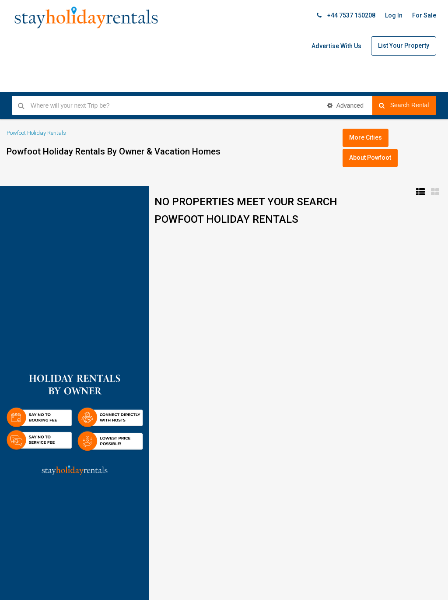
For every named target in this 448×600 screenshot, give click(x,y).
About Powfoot (370, 157)
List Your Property (403, 45)
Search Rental (407, 105)
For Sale (424, 15)
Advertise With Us (336, 45)
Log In (393, 15)
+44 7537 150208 (346, 15)
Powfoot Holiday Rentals (36, 133)
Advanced (345, 105)
